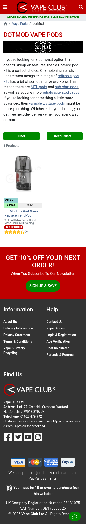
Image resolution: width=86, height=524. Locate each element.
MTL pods (39, 87)
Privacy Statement (16, 335)
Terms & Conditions (17, 341)
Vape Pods (20, 24)
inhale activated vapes (61, 92)
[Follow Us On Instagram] (38, 436)
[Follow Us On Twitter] (19, 436)
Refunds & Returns (60, 354)
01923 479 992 (31, 416)
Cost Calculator (58, 348)
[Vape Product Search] (81, 7)
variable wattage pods (47, 103)
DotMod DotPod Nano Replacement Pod (21, 213)
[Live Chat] (75, 516)
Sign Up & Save (43, 286)
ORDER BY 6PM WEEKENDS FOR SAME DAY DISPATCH (43, 17)
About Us (10, 321)
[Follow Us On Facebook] (8, 436)
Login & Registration (61, 335)
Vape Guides (56, 328)
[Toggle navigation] (5, 7)
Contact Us (54, 321)
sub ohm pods (66, 87)
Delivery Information (18, 328)
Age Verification (58, 341)
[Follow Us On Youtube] (28, 436)
